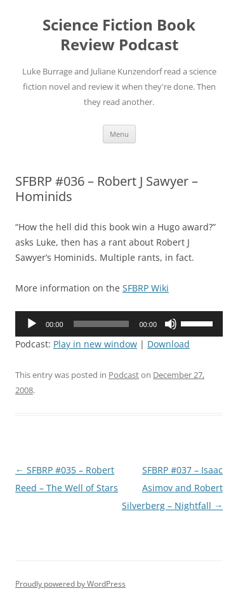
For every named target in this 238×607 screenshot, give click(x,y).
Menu (119, 134)
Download (168, 344)
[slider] (101, 324)
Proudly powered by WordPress (70, 583)
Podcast (124, 374)
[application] (119, 324)
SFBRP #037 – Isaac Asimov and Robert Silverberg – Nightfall (172, 488)
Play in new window (95, 344)
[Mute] (170, 323)
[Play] (31, 323)
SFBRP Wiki (145, 288)
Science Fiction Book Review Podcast (119, 35)
